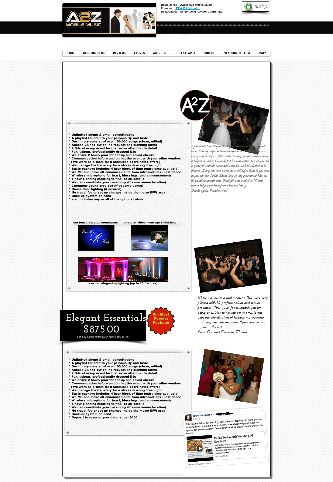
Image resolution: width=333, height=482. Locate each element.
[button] (139, 53)
